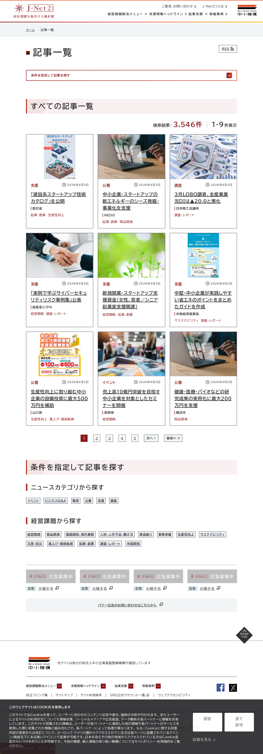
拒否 (207, 723)
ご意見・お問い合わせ (176, 6)
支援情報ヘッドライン (96, 694)
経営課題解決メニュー (44, 694)
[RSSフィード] (227, 49)
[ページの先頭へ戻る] (240, 648)
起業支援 (138, 694)
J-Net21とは (212, 6)
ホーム (30, 29)
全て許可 (239, 723)
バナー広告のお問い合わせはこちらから (131, 613)
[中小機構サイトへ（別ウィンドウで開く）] (246, 11)
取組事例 (169, 694)
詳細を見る (202, 735)
